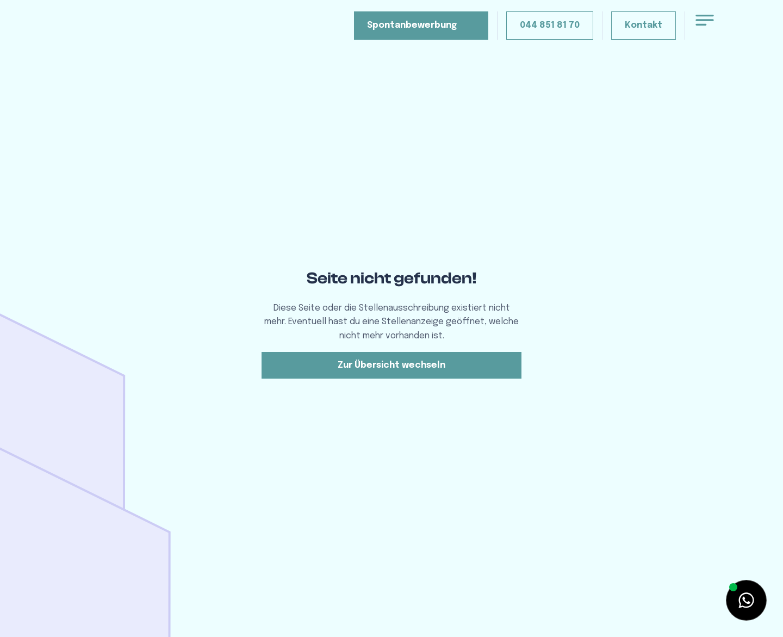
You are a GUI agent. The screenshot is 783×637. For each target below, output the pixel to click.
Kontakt (643, 25)
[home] (127, 34)
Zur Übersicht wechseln (391, 365)
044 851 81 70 (550, 25)
